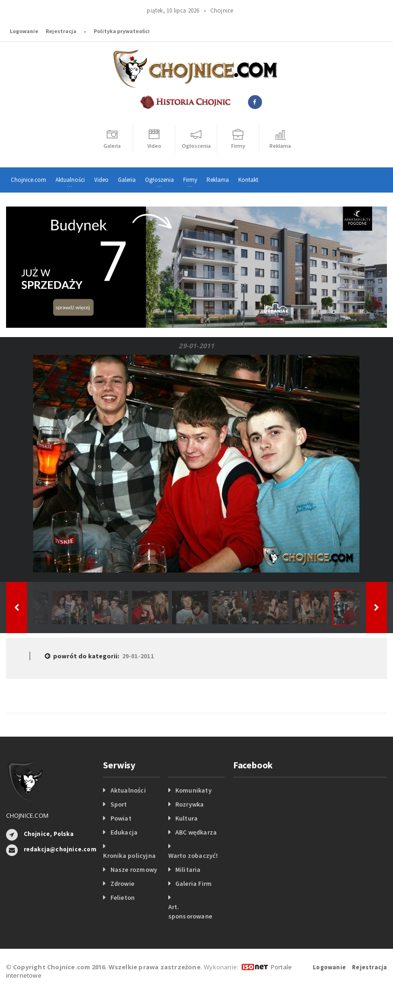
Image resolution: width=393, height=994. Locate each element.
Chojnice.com (28, 180)
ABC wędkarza (196, 832)
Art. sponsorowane (190, 911)
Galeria (127, 180)
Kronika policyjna (129, 855)
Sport (118, 804)
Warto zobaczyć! (193, 855)
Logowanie (24, 31)
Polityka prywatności (122, 31)
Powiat (120, 818)
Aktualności (128, 790)
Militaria (188, 869)
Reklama (218, 180)
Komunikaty (193, 790)
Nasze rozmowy (134, 869)
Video (101, 180)
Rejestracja (61, 31)
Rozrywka (189, 804)
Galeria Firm (193, 883)
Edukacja (124, 832)
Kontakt (248, 180)
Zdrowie (122, 883)
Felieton (122, 897)
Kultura (186, 818)
